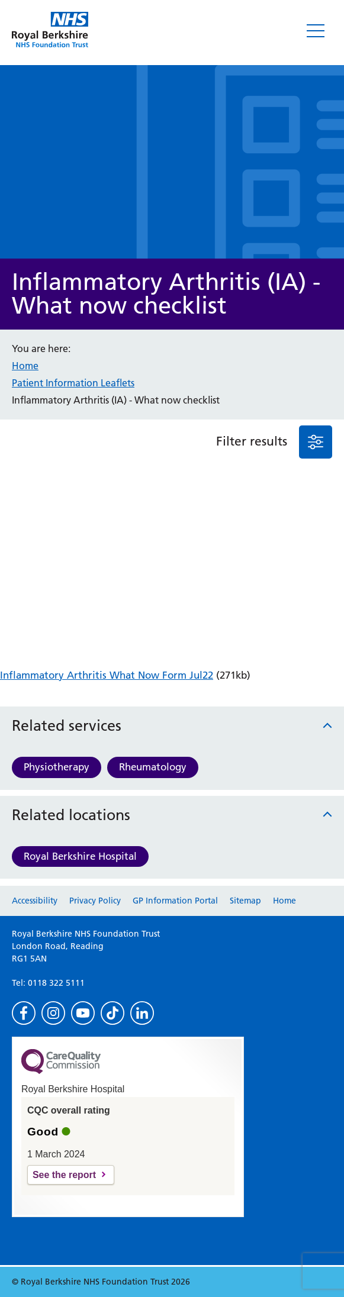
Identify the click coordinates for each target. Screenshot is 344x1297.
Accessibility (34, 900)
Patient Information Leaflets (73, 383)
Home (25, 366)
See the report (64, 1175)
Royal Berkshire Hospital (80, 856)
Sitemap (245, 900)
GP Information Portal (175, 900)
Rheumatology (153, 767)
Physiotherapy (56, 767)
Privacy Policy (95, 900)
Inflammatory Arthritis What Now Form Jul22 (106, 675)
